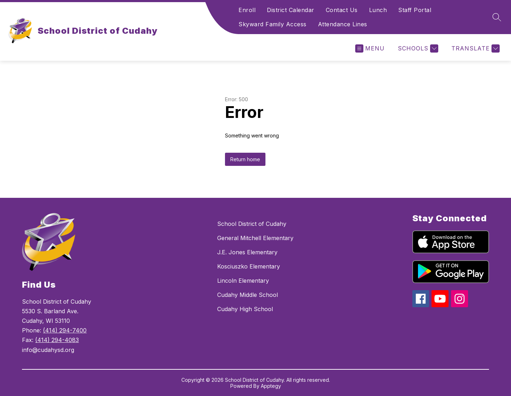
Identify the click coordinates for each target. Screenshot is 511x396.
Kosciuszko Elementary (248, 266)
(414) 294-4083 (57, 339)
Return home (245, 159)
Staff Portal (414, 9)
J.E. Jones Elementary (247, 252)
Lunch (378, 9)
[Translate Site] (475, 48)
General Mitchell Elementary (255, 238)
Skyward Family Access (272, 24)
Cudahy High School (245, 309)
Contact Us (342, 9)
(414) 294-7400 (65, 330)
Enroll (247, 9)
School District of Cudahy (251, 223)
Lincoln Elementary (243, 280)
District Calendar (290, 9)
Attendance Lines (342, 24)
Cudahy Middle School (247, 294)
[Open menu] (370, 48)
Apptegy (271, 386)
